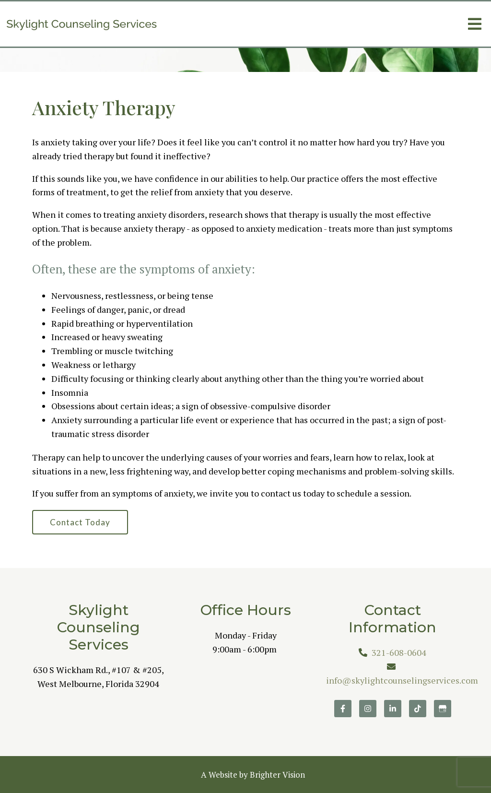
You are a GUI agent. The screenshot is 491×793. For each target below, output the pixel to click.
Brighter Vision (277, 774)
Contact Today (80, 522)
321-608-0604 (399, 652)
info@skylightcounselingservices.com (402, 680)
